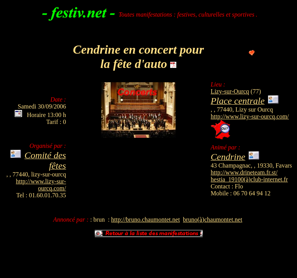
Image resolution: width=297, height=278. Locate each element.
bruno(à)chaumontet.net (212, 219)
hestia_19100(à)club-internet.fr (249, 179)
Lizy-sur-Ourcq (230, 91)
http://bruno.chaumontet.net (145, 219)
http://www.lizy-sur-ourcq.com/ (250, 116)
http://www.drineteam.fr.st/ (244, 172)
